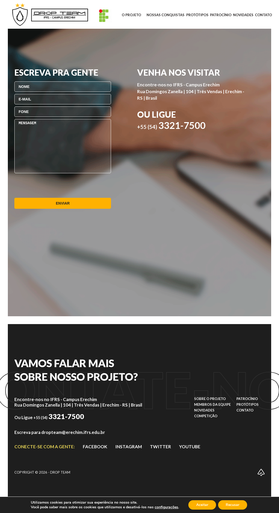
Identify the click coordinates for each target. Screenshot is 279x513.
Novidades (243, 15)
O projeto (131, 15)
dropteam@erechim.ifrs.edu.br (73, 432)
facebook (95, 446)
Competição (205, 416)
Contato (263, 15)
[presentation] (54, 185)
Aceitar (202, 504)
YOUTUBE (189, 446)
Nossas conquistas (165, 15)
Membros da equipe (212, 404)
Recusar (233, 504)
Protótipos (197, 15)
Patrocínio (220, 15)
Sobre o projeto (210, 399)
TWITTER (160, 446)
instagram (128, 446)
